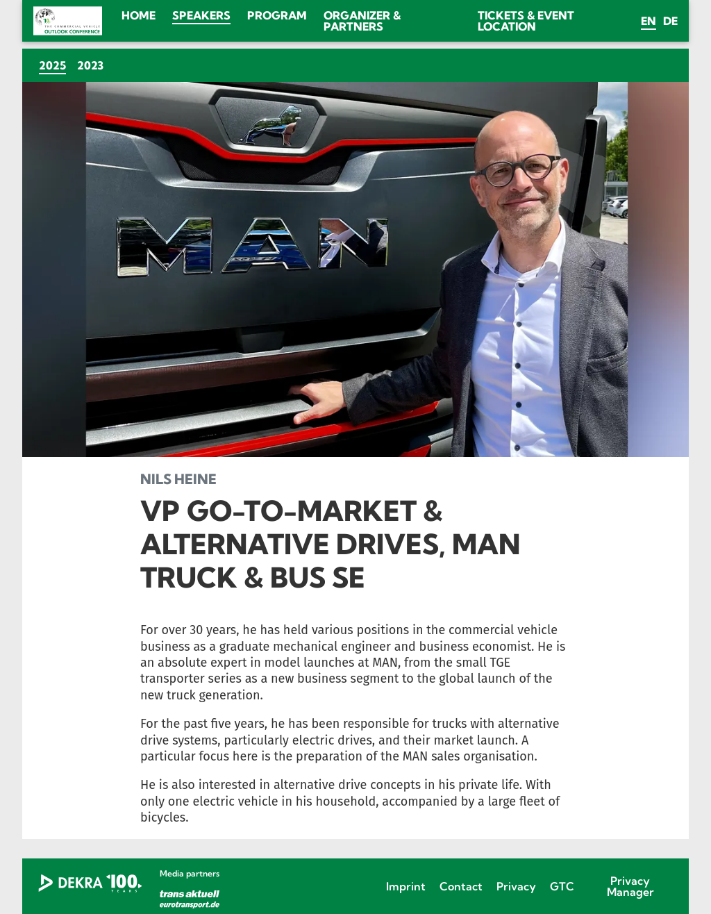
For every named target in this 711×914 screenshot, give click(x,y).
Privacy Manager (630, 886)
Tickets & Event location (526, 20)
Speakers (201, 15)
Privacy (516, 886)
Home (139, 15)
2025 (55, 65)
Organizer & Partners (362, 20)
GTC (562, 886)
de (670, 20)
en (648, 20)
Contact (461, 886)
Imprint (406, 886)
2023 (90, 65)
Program (277, 15)
